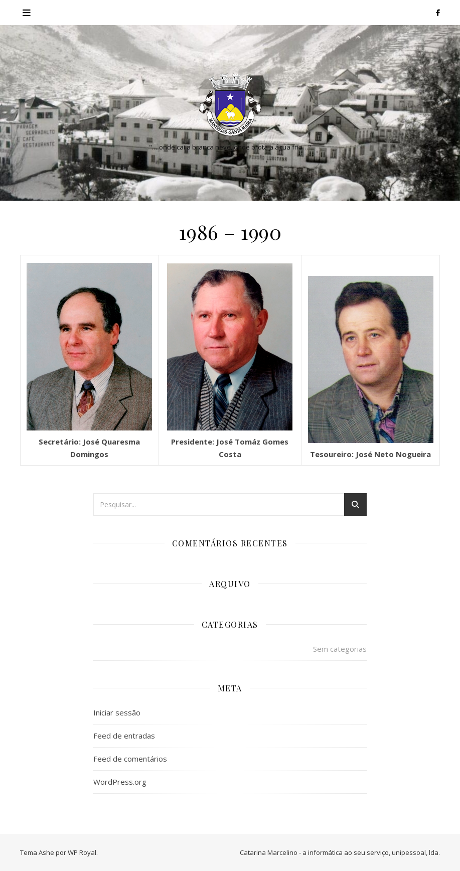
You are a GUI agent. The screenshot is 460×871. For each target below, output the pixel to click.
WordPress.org (119, 782)
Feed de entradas (124, 736)
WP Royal (82, 852)
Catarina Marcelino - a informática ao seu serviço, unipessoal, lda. (340, 852)
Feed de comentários (130, 759)
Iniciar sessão (116, 712)
